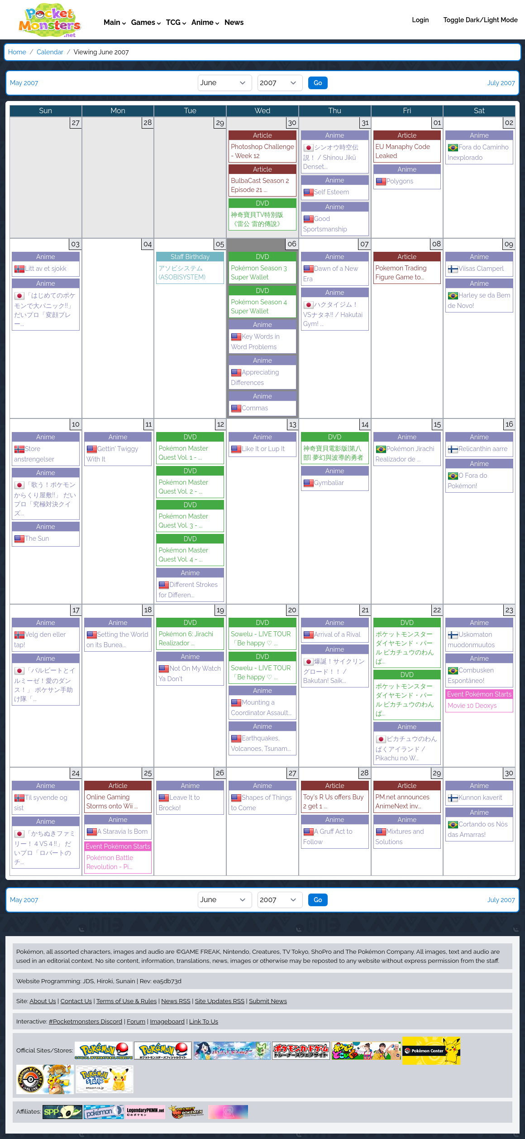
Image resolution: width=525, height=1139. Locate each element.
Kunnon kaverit (475, 797)
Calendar (50, 52)
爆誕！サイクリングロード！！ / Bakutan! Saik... (334, 671)
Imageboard (167, 1021)
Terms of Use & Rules (126, 1000)
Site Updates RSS (219, 1000)
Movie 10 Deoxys (472, 705)
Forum (136, 1021)
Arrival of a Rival (331, 634)
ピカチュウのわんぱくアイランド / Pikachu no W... (406, 748)
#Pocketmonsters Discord (85, 1021)
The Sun (31, 538)
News (234, 22)
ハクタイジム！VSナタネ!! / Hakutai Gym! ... (333, 314)
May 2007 (24, 83)
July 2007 (501, 83)
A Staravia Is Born (117, 831)
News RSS (175, 1000)
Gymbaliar (323, 482)
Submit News (268, 1000)
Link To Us (203, 1021)
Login (420, 20)
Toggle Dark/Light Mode (481, 20)
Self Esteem (326, 192)
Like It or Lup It (258, 448)
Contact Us (76, 1000)
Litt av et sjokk (40, 268)
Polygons (395, 181)
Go (318, 83)
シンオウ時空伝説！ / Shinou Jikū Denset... (330, 157)
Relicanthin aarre (477, 448)
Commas (249, 408)
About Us (42, 1000)
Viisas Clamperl (476, 268)
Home (17, 52)
